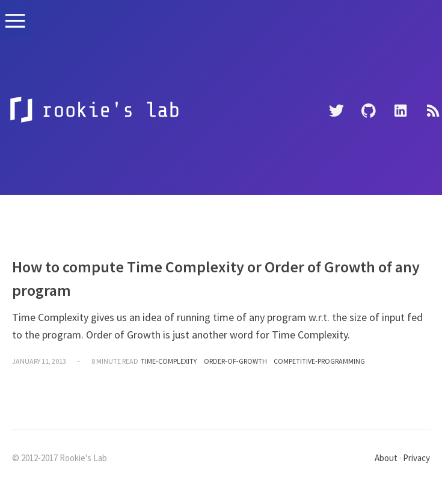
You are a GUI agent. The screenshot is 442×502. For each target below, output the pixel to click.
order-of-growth (235, 361)
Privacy (416, 458)
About (386, 458)
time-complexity (169, 361)
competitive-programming (319, 361)
